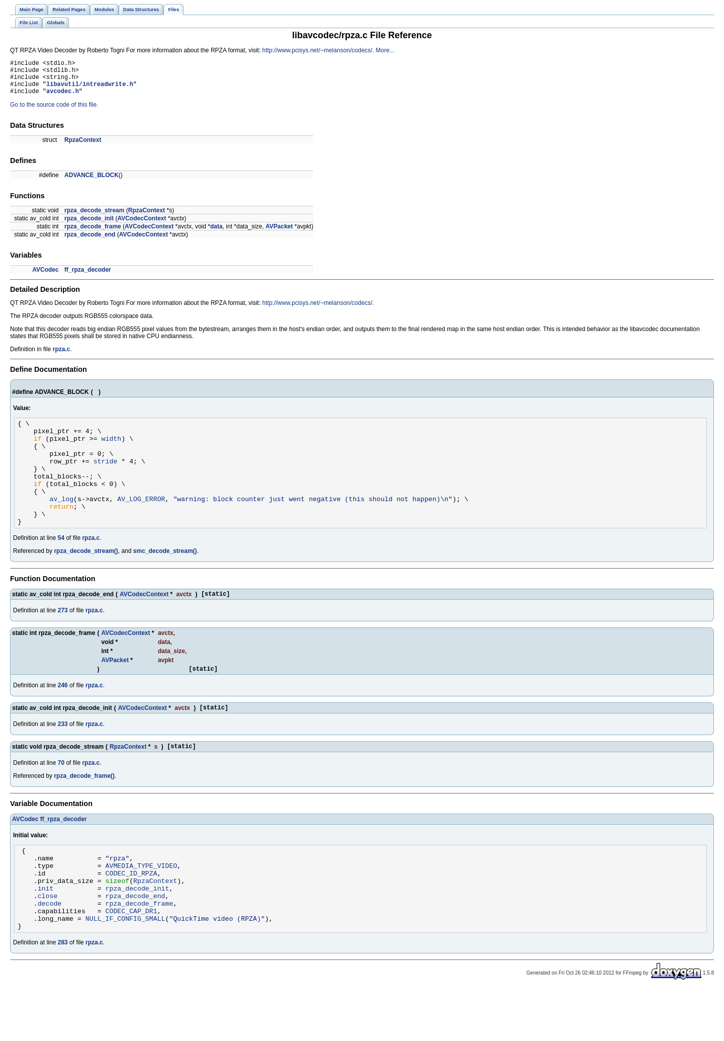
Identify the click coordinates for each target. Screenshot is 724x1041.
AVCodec (45, 277)
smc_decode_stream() (165, 579)
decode (50, 949)
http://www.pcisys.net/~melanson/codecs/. (318, 50)
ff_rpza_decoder (87, 277)
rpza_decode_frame (92, 233)
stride (106, 477)
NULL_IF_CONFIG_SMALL (125, 968)
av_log (61, 522)
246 (63, 716)
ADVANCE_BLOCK (91, 182)
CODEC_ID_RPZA (131, 913)
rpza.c (61, 356)
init (46, 931)
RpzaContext (82, 147)
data (216, 233)
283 (63, 993)
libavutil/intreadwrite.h (89, 90)
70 (61, 797)
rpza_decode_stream (94, 217)
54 (61, 566)
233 (63, 757)
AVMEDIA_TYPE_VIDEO (141, 904)
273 (63, 640)
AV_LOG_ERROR (141, 522)
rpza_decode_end (89, 242)
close (48, 940)
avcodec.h (62, 98)
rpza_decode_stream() (86, 579)
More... (385, 50)
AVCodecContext (141, 225)
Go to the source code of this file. (54, 112)
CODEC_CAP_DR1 (131, 959)
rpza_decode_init (89, 225)
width (112, 450)
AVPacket (279, 233)
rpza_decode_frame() (84, 810)
